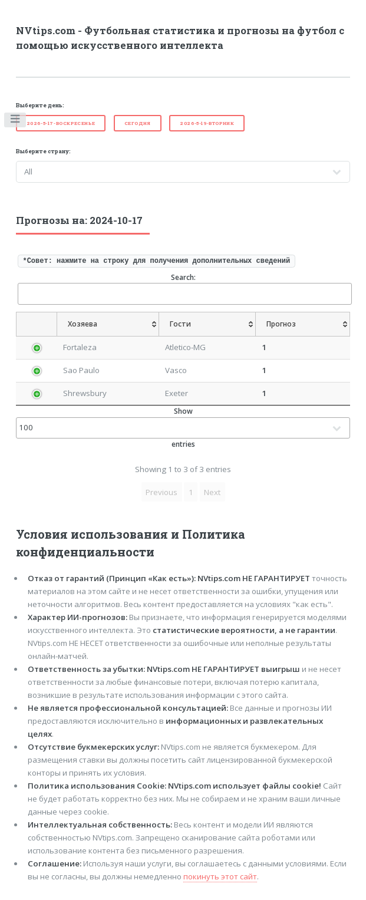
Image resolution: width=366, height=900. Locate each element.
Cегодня (137, 123)
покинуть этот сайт (220, 876)
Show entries (183, 427)
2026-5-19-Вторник (207, 123)
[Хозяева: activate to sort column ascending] (108, 324)
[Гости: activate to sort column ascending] (207, 324)
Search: (184, 288)
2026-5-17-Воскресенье (61, 123)
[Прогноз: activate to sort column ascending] (303, 324)
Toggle (15, 121)
